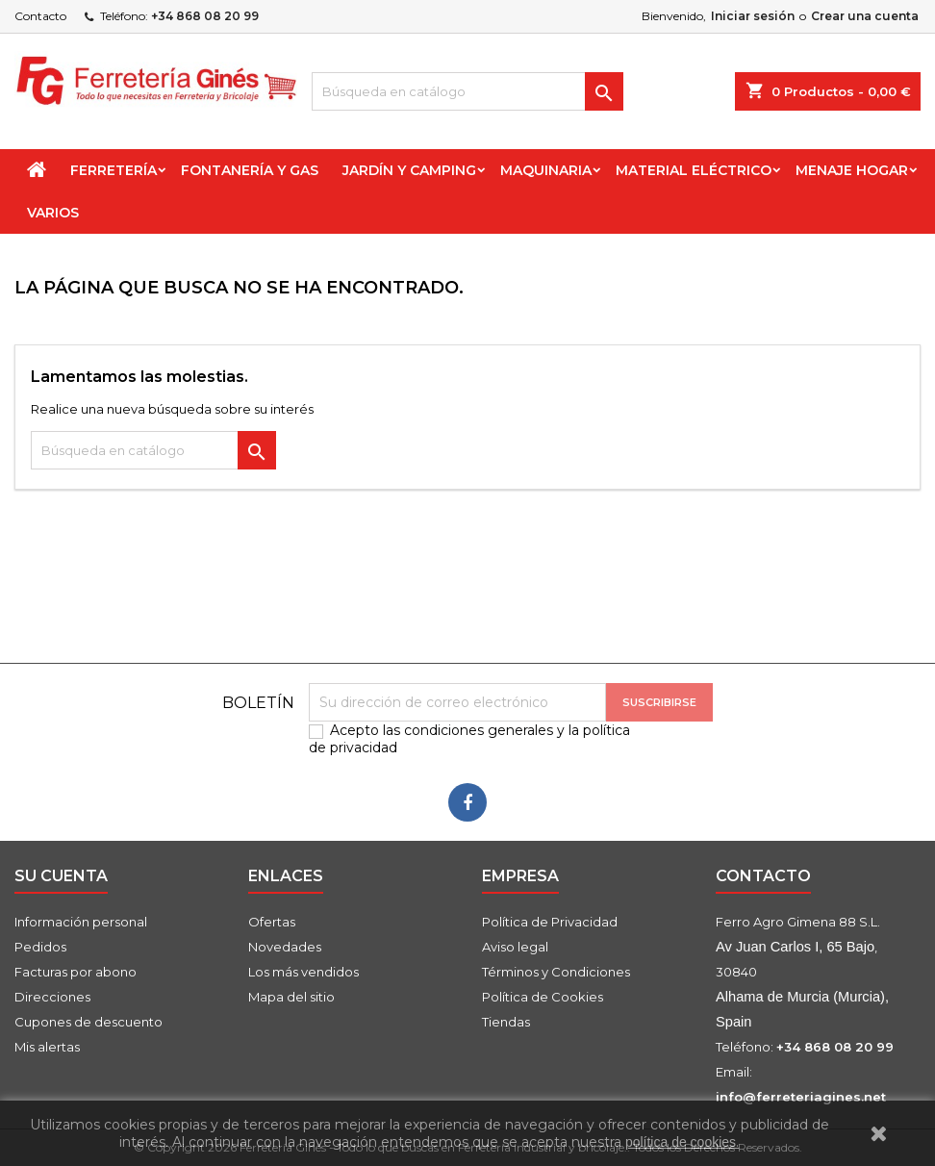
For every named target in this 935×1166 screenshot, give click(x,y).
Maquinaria (546, 170)
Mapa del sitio (291, 996)
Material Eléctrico (693, 170)
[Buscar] (467, 91)
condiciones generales (478, 730)
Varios (53, 212)
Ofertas (271, 921)
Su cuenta (61, 876)
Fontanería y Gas (249, 170)
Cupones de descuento (88, 1021)
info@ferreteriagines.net (801, 1096)
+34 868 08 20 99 (205, 16)
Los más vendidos (303, 971)
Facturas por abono (75, 971)
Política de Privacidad (550, 921)
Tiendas (506, 1021)
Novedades (284, 946)
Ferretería (113, 170)
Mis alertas (47, 1046)
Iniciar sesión (753, 16)
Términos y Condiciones (556, 971)
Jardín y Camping (409, 170)
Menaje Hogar (852, 170)
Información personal (80, 921)
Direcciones (52, 996)
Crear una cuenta (865, 16)
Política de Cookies (542, 996)
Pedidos (40, 946)
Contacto (40, 16)
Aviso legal (515, 946)
